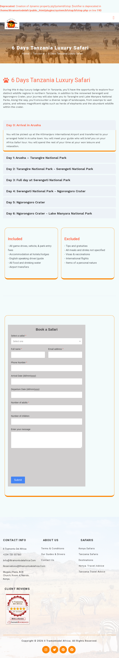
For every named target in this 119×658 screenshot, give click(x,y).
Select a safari (18, 335)
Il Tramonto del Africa (17, 603)
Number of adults (20, 402)
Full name (16, 349)
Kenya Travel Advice (91, 565)
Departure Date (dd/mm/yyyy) (25, 389)
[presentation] (23, 462)
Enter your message (20, 429)
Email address (55, 349)
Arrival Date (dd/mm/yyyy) (23, 376)
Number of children (20, 416)
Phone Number (19, 362)
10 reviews (18, 612)
